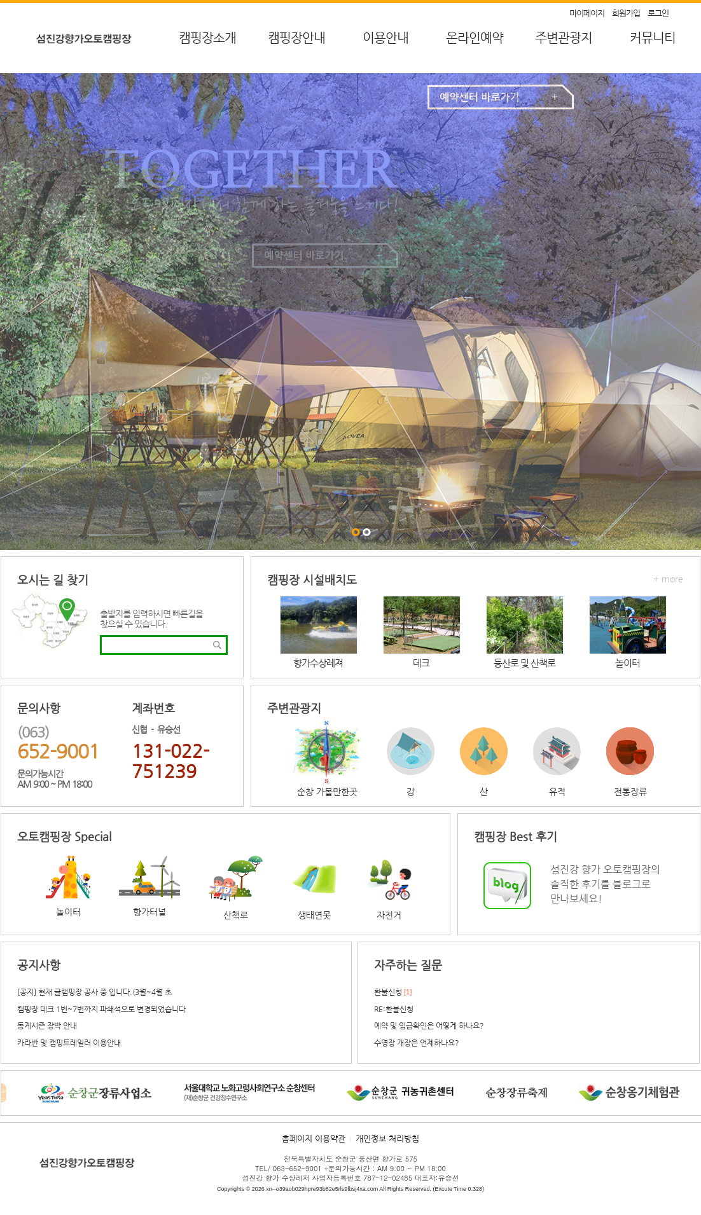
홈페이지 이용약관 (313, 1138)
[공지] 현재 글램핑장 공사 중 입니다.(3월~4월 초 (94, 991)
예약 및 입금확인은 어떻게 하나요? (429, 1025)
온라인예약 (474, 38)
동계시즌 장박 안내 (47, 1025)
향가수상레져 (318, 662)
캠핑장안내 (296, 38)
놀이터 (627, 662)
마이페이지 (586, 13)
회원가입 (626, 13)
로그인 (658, 13)
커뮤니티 (653, 38)
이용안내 (385, 38)
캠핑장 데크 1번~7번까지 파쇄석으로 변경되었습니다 (101, 1009)
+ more (668, 578)
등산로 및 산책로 (524, 662)
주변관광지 (563, 38)
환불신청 (388, 991)
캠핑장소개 (207, 38)
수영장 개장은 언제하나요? (416, 1042)
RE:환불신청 (393, 1009)
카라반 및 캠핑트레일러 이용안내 (69, 1042)
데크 (421, 662)
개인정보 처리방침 (387, 1138)
